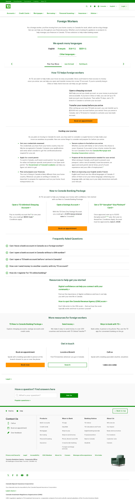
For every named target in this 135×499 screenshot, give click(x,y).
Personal (8, 1)
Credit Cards (24, 13)
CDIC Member (47, 448)
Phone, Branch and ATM (70, 431)
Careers (109, 435)
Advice (94, 13)
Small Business (18, 1)
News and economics (114, 423)
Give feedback (15, 426)
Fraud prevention (90, 427)
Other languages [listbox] (68, 49)
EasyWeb (65, 419)
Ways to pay (66, 423)
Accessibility (34, 448)
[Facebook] (12, 468)
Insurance (83, 13)
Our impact (110, 419)
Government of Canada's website (42, 159)
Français (61, 43)
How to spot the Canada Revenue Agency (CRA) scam (82, 296)
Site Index (98, 448)
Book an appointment (17, 421)
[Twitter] (8, 468)
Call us (12, 416)
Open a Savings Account (67, 199)
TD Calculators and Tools (92, 419)
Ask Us (69, 388)
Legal (8, 372)
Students (87, 435)
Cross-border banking (69, 435)
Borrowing (51, 13)
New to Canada (89, 431)
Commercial (27, 1)
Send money (67, 319)
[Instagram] (17, 468)
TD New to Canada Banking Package (25, 319)
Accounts (11, 13)
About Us (58, 448)
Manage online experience (82, 448)
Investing (36, 1)
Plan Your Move (53, 59)
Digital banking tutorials (92, 423)
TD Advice (87, 415)
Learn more (10, 484)
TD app (64, 415)
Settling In (83, 59)
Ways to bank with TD (109, 319)
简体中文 (72, 43)
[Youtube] (22, 468)
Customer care (112, 431)
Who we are (111, 415)
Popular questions (23, 393)
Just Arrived (69, 59)
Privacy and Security (13, 448)
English (51, 43)
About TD (43, 1)
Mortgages (39, 13)
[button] (87, 6)
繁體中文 (83, 43)
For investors (111, 427)
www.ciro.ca (10, 494)
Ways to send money (69, 427)
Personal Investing (67, 13)
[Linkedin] (27, 468)
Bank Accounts (45, 415)
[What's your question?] (36, 388)
